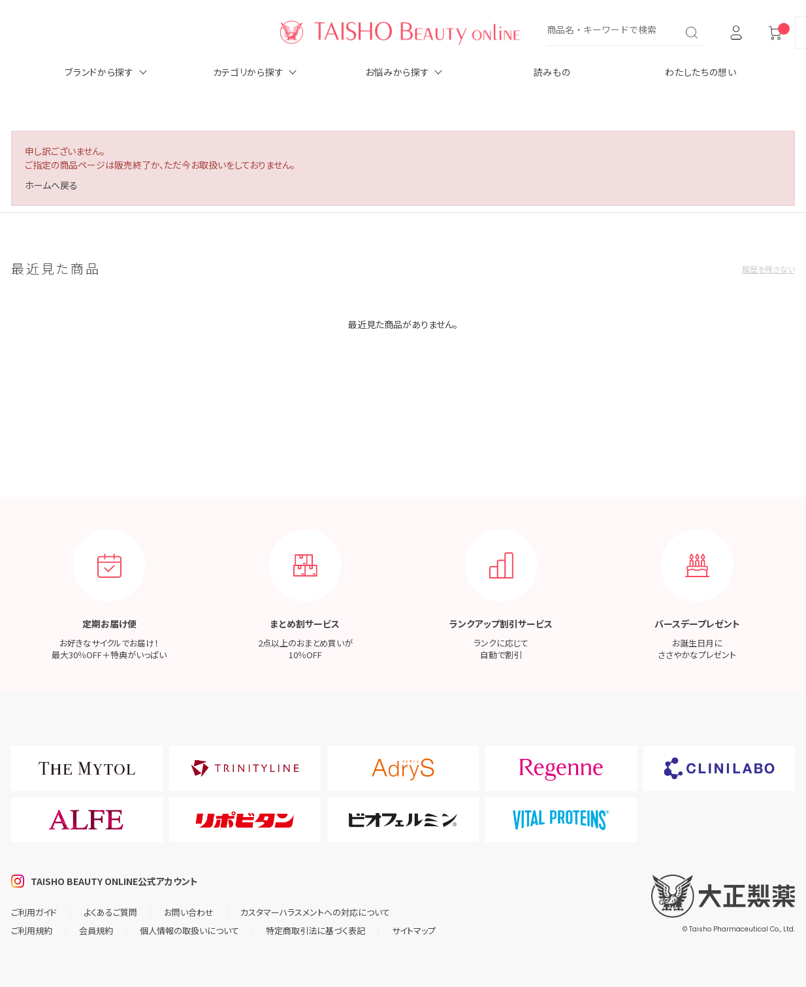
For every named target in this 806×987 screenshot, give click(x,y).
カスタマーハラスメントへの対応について (315, 912)
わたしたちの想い (701, 71)
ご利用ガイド (34, 912)
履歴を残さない (768, 269)
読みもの (552, 71)
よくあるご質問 (110, 912)
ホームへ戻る (51, 185)
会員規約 (96, 930)
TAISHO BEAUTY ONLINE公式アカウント (114, 881)
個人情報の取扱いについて (189, 930)
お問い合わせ (189, 912)
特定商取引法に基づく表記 (315, 930)
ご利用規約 (31, 930)
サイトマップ (414, 930)
